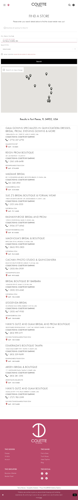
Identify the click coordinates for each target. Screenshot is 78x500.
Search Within (5, 45)
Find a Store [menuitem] (44, 453)
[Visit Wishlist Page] (73, 5)
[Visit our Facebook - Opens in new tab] (42, 473)
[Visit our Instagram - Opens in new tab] (46, 473)
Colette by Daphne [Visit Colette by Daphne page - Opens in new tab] (26, 137)
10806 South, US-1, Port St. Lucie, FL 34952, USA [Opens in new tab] (22, 134)
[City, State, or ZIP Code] (39, 40)
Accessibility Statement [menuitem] (32, 488)
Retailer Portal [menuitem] (9, 476)
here (40, 498)
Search (39, 61)
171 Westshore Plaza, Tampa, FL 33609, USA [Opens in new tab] (21, 370)
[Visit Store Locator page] (8, 5)
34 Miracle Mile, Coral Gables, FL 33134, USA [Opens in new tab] (21, 306)
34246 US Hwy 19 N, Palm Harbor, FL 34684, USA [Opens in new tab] (22, 392)
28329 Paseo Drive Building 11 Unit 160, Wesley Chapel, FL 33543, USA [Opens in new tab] (30, 327)
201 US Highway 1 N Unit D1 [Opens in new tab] (15, 156)
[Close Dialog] (3, 495)
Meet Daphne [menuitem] (45, 459)
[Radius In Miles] (39, 49)
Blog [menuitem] (42, 462)
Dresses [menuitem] (7, 453)
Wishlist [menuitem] (7, 456)
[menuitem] (4, 5)
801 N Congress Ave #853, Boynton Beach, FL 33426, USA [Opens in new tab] (26, 177)
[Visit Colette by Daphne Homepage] (39, 433)
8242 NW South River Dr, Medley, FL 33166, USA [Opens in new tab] (22, 263)
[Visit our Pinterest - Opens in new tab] (42, 478)
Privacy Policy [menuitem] (43, 488)
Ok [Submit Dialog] (75, 495)
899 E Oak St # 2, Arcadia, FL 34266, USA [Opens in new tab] (19, 241)
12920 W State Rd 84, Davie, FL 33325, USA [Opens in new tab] (20, 220)
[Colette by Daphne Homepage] (39, 5)
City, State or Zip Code (7, 36)
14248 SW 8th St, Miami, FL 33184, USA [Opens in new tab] (19, 284)
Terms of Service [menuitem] (21, 488)
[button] (4, 5)
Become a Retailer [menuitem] (10, 473)
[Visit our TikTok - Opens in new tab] (46, 478)
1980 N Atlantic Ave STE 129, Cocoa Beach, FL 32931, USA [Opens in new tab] (26, 199)
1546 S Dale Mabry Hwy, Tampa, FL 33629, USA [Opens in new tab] (21, 349)
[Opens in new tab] (12, 144)
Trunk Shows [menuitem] (45, 456)
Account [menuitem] (7, 459)
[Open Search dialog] (69, 5)
